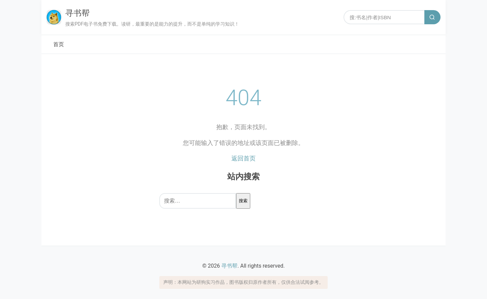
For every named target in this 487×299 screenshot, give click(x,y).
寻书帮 (77, 13)
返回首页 (243, 158)
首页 (58, 44)
